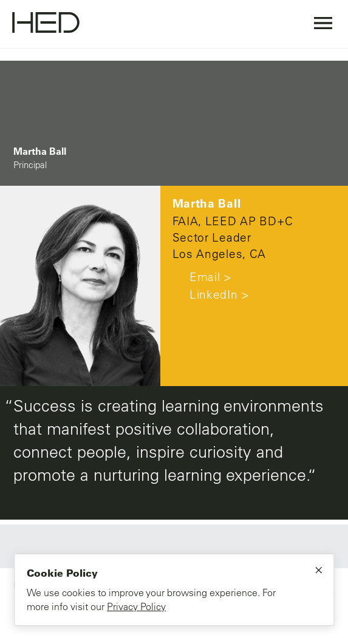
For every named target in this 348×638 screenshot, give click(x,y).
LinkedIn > (211, 294)
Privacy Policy (136, 606)
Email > (202, 277)
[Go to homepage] (46, 24)
